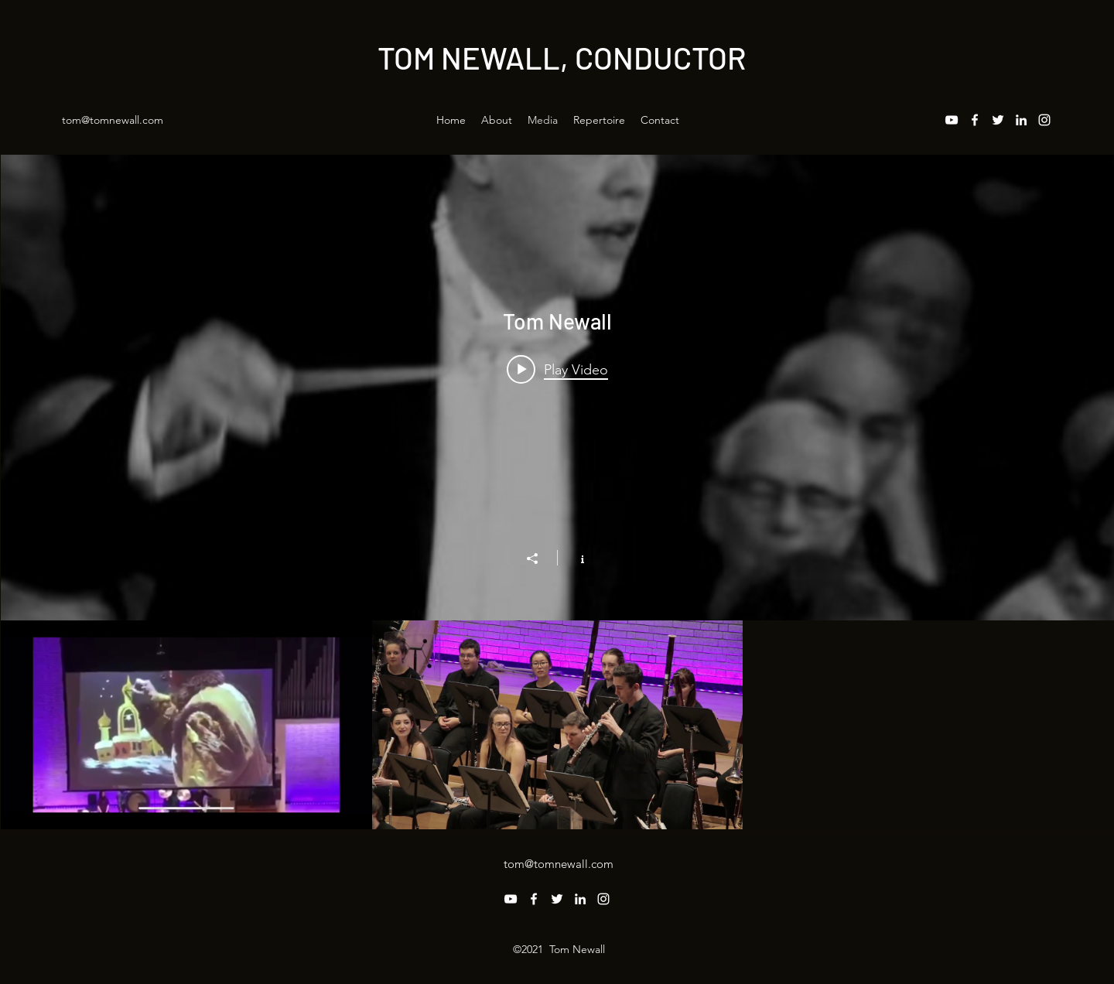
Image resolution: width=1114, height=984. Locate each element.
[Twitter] (998, 120)
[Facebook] (974, 120)
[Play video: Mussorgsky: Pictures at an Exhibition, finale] (557, 369)
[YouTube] (951, 120)
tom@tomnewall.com (112, 120)
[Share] (540, 558)
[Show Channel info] (574, 557)
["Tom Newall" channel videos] (557, 724)
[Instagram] (1044, 120)
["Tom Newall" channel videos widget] (557, 492)
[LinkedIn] (1021, 120)
